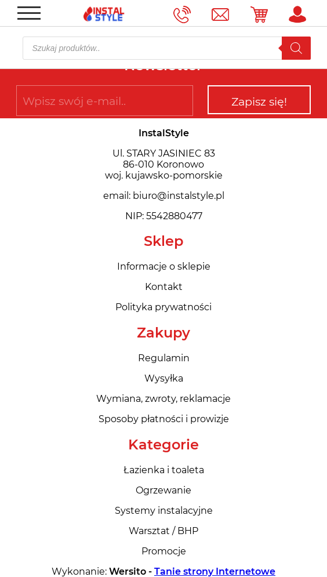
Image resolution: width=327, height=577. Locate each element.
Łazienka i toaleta (163, 470)
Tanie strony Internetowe (214, 571)
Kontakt (164, 286)
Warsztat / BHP (163, 530)
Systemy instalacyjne (164, 510)
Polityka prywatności (163, 307)
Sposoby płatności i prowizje (164, 418)
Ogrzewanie (163, 490)
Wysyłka (163, 378)
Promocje (163, 551)
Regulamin (164, 358)
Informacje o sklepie (163, 266)
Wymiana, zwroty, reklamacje (163, 398)
